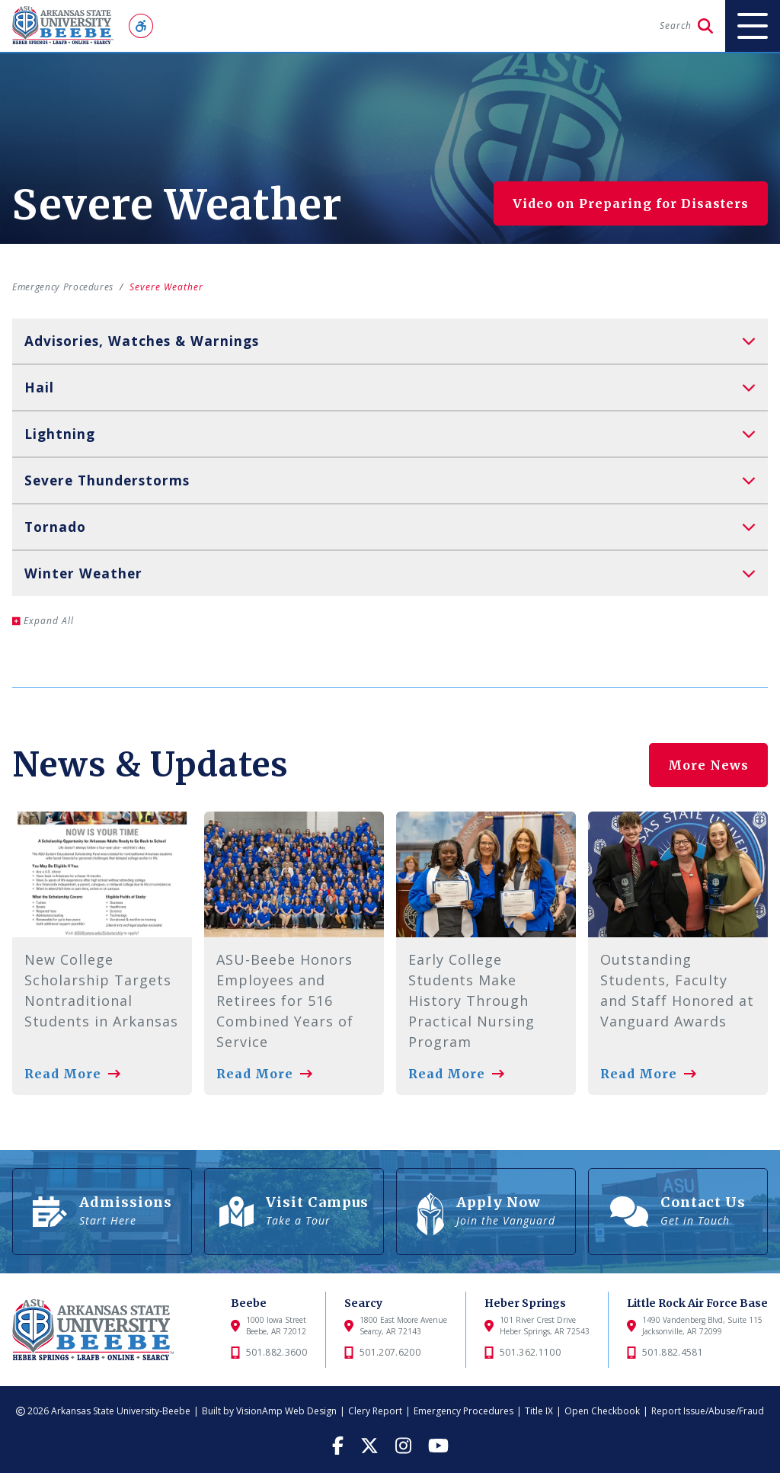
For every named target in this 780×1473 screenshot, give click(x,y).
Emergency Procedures (65, 286)
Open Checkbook (602, 1410)
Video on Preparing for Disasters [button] (631, 203)
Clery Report (375, 1410)
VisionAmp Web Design (286, 1410)
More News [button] (708, 760)
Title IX (539, 1410)
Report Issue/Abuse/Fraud (707, 1410)
